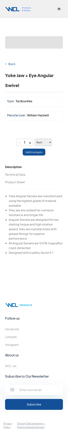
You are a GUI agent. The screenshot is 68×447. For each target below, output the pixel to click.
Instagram (12, 345)
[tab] (19, 167)
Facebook (12, 329)
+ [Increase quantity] (30, 142)
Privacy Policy (7, 425)
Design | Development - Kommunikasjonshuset (31, 425)
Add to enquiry (34, 152)
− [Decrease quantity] (19, 142)
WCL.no (10, 366)
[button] (59, 9)
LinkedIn (11, 337)
